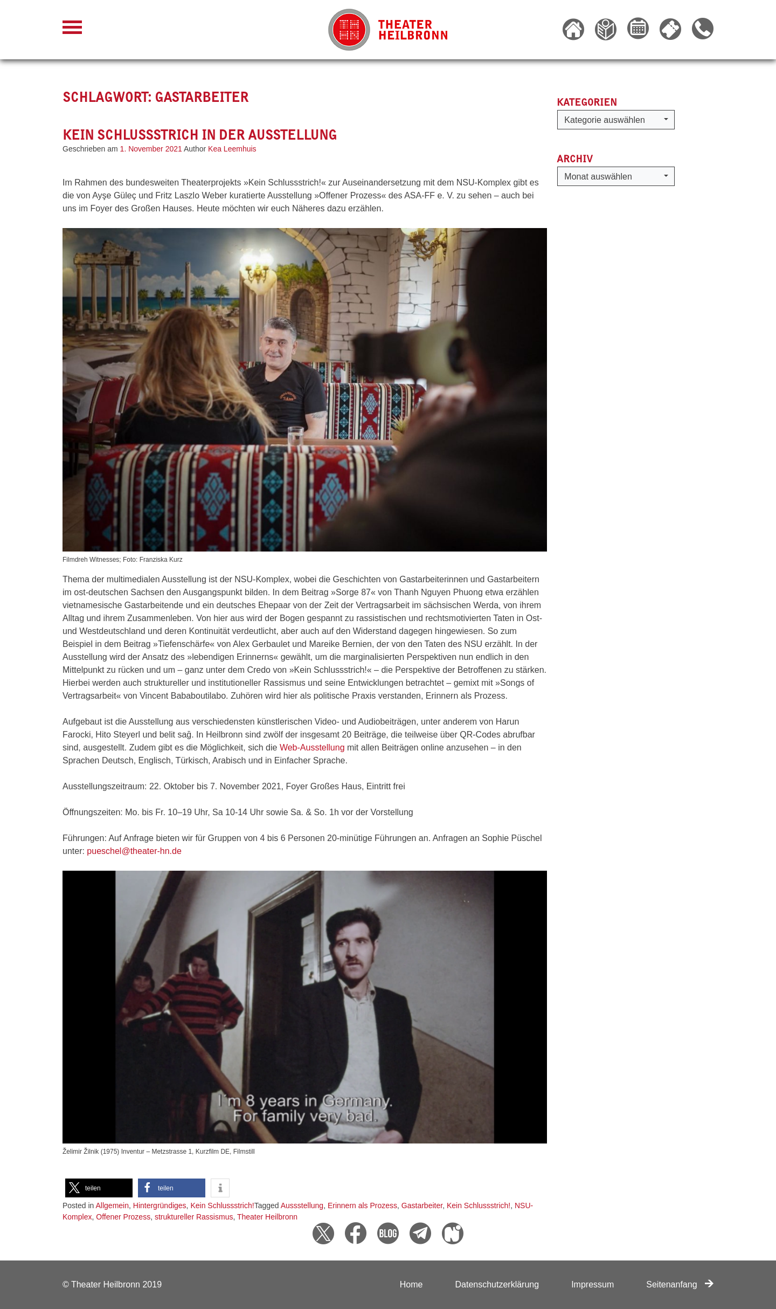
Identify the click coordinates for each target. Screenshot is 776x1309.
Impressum (592, 1284)
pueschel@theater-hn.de (134, 851)
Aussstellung (302, 1205)
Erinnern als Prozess (362, 1205)
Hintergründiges (159, 1205)
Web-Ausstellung (313, 747)
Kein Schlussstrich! (222, 1205)
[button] (99, 1188)
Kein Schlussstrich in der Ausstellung (200, 135)
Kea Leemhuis (232, 148)
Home (411, 1284)
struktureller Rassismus (194, 1216)
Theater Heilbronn (267, 1216)
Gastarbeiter (421, 1205)
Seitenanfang (679, 1284)
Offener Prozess (123, 1216)
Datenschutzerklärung (497, 1284)
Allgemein (112, 1205)
